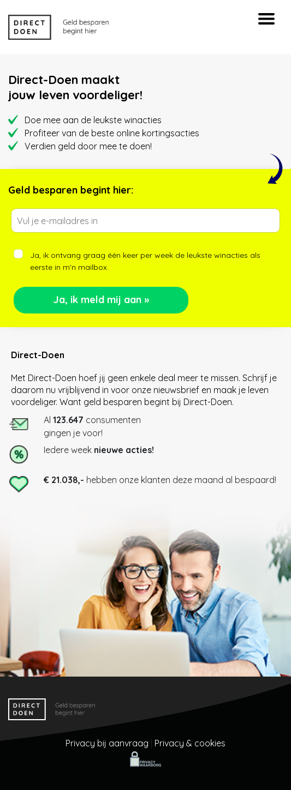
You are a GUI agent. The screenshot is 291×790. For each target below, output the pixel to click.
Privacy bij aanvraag (107, 743)
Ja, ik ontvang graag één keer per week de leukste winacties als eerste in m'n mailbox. (145, 261)
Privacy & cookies (190, 743)
